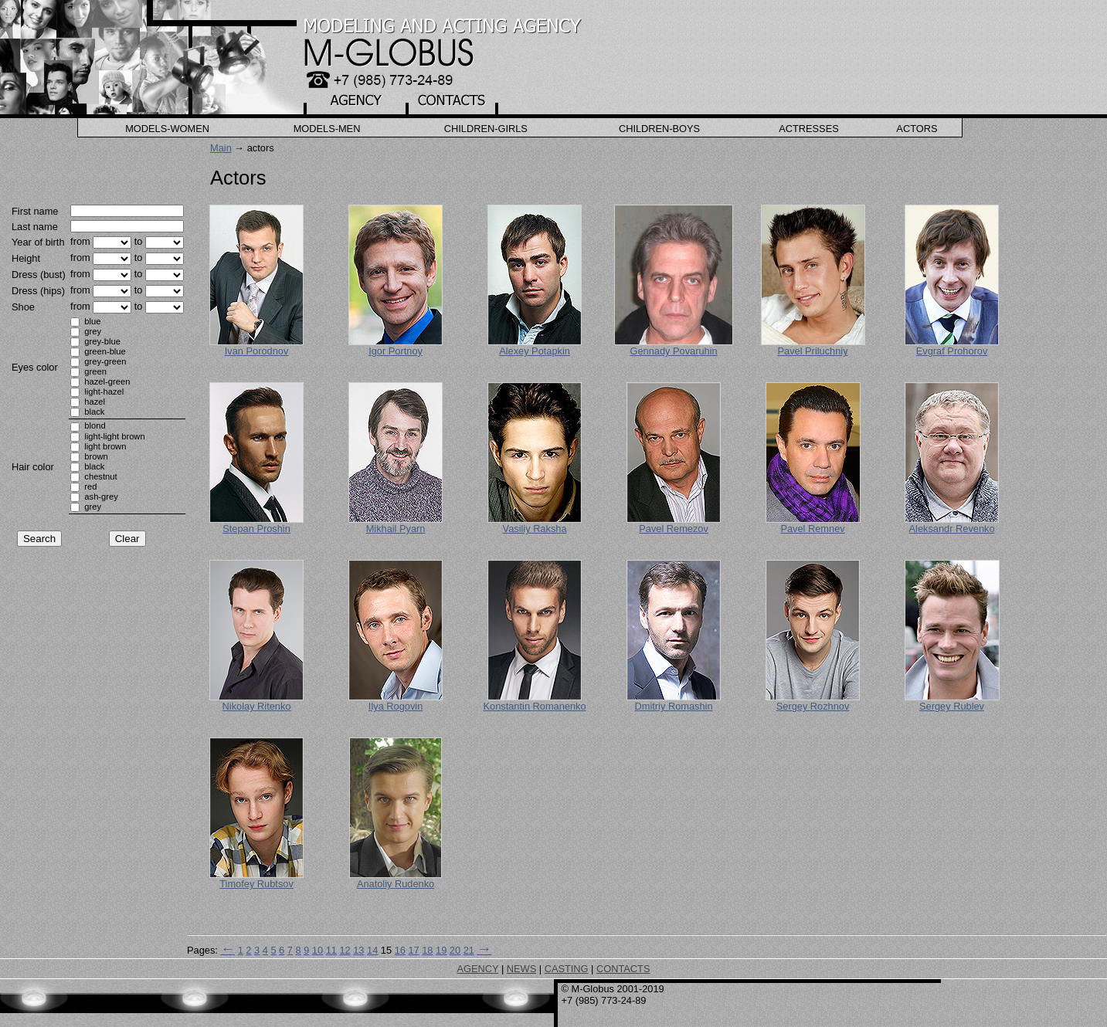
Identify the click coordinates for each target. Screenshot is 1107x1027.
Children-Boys (659, 128)
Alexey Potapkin (534, 351)
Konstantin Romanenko (535, 706)
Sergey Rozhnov (813, 706)
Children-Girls (486, 128)
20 (455, 950)
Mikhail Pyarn (396, 528)
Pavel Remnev (812, 528)
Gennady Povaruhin (673, 351)
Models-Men (327, 128)
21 (469, 950)
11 (331, 950)
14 (372, 950)
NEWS (521, 968)
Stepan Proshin (256, 528)
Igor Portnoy (395, 351)
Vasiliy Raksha (535, 528)
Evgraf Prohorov (951, 351)
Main (221, 148)
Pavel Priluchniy (813, 351)
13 (358, 950)
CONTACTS (623, 968)
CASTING (567, 968)
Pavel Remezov (673, 528)
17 (413, 950)
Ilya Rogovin (395, 706)
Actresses (809, 128)
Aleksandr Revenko (952, 528)
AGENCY (478, 968)
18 (427, 950)
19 (441, 950)
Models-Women (167, 128)
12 (344, 950)
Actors (916, 128)
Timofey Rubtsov (256, 884)
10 (317, 950)
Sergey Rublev (951, 706)
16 (400, 950)
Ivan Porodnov (257, 351)
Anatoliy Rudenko (395, 884)
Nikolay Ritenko (256, 706)
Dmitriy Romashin (674, 706)
